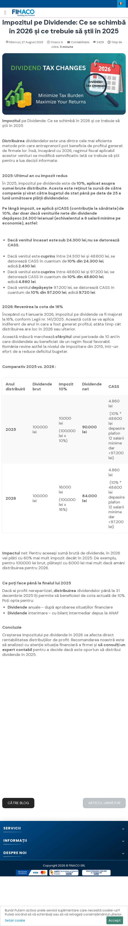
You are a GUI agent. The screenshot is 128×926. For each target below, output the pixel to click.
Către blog (18, 803)
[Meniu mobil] (5, 12)
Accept (114, 920)
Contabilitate (78, 42)
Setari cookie (15, 920)
